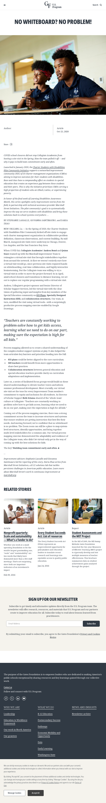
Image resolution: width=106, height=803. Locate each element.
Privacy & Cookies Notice (50, 783)
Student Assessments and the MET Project (87, 534)
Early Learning (45, 748)
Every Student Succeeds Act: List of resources (51, 534)
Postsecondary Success (49, 720)
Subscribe (91, 623)
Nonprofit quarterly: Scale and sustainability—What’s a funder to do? (18, 536)
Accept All (36, 794)
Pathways (42, 726)
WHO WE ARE (12, 707)
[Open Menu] (4, 5)
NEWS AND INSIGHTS (84, 707)
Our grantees (10, 736)
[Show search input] (97, 5)
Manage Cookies (14, 794)
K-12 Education (45, 713)
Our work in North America (17, 729)
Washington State (46, 754)
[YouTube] (24, 698)
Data (40, 742)
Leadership (9, 713)
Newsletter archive (81, 713)
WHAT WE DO (46, 707)
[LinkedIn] (18, 698)
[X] (12, 698)
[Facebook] (6, 698)
